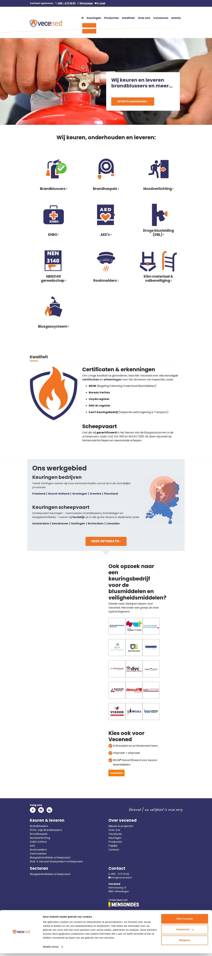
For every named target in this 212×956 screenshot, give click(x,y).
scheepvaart (90, 436)
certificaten (90, 379)
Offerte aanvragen (132, 100)
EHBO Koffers (38, 842)
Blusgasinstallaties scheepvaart (50, 857)
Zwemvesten (38, 853)
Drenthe (95, 494)
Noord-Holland (58, 494)
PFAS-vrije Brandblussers (46, 830)
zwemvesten (74, 513)
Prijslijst (113, 846)
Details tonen (50, 949)
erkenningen (112, 379)
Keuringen (114, 838)
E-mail (101, 3)
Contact (116, 773)
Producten (115, 842)
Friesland (39, 494)
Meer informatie (106, 541)
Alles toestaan (184, 921)
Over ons (114, 830)
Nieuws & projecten (120, 826)
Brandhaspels (39, 834)
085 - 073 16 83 (67, 3)
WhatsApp (86, 3)
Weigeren (184, 943)
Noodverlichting (40, 838)
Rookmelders (38, 850)
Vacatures (115, 834)
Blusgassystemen (155, 432)
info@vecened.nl (121, 877)
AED (32, 846)
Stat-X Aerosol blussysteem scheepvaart (56, 861)
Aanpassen (184, 932)
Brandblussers (39, 826)
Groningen (79, 494)
